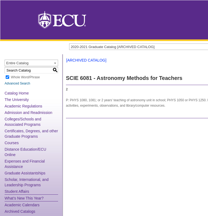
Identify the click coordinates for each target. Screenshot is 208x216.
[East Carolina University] (62, 19)
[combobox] (31, 63)
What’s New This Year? (24, 198)
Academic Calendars (22, 205)
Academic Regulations (23, 106)
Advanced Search (17, 83)
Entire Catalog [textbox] (17, 63)
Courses (12, 143)
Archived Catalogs (20, 211)
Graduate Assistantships (25, 173)
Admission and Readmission (28, 112)
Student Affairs (17, 191)
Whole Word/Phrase (25, 77)
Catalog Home (17, 93)
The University (17, 99)
